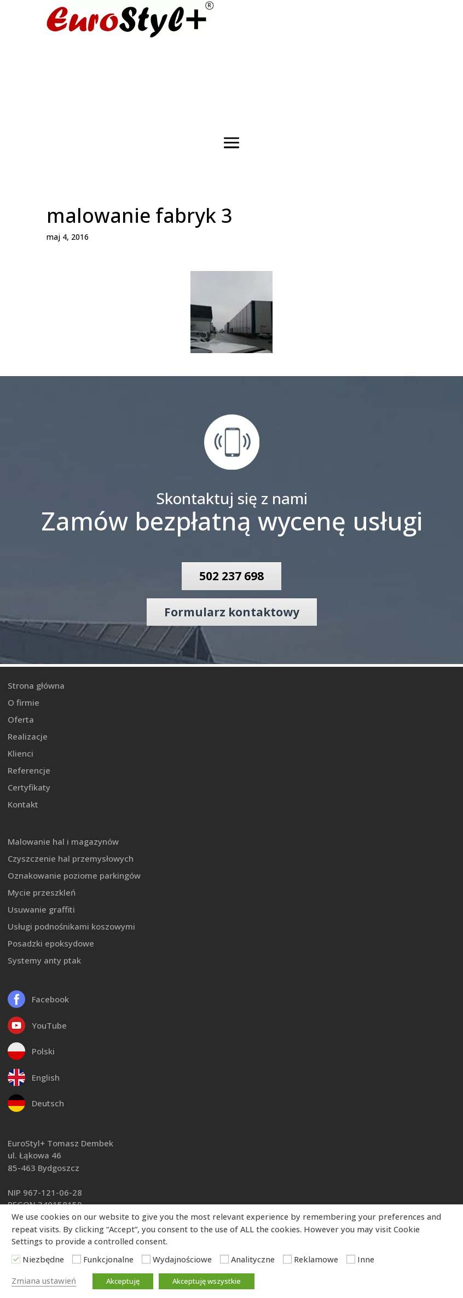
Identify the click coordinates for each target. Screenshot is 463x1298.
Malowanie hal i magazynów (63, 841)
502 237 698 (231, 576)
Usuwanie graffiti (41, 909)
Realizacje (28, 736)
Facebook (50, 999)
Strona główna (36, 685)
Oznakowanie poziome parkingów (74, 875)
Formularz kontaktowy (231, 612)
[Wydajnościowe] (146, 1259)
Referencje (29, 770)
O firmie (23, 702)
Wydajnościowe (182, 1259)
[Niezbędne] (15, 1259)
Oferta (21, 719)
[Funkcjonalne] (76, 1259)
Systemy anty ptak (44, 960)
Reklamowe (316, 1259)
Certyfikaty (29, 787)
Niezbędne (43, 1259)
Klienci (20, 753)
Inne (365, 1259)
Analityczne (253, 1259)
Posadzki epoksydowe (51, 943)
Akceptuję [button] (123, 1281)
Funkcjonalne (108, 1259)
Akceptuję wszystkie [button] (206, 1281)
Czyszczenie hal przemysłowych (71, 858)
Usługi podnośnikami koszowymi (71, 926)
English (46, 1077)
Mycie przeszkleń (42, 892)
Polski (43, 1051)
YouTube (49, 1025)
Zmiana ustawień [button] (43, 1280)
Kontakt (23, 804)
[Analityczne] (224, 1259)
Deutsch (48, 1103)
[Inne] (350, 1259)
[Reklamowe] (287, 1259)
